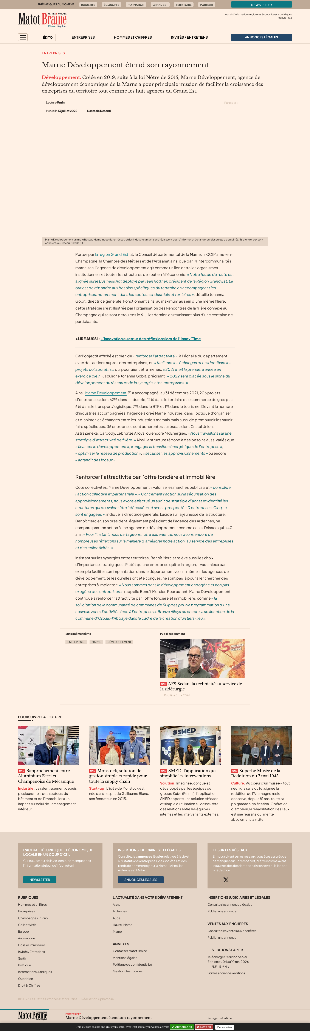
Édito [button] (48, 37)
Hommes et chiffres (133, 37)
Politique (24, 965)
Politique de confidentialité (132, 964)
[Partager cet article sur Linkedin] (258, 102)
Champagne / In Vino (33, 918)
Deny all (205, 1027)
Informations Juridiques (35, 972)
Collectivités (27, 925)
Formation (136, 4)
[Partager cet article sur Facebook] (250, 102)
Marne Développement (106, 392)
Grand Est (160, 4)
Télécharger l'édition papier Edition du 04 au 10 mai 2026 (228, 961)
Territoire (184, 4)
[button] (23, 37)
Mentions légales (125, 958)
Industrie (88, 4)
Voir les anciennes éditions (226, 973)
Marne (96, 642)
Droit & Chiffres (29, 985)
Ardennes (120, 911)
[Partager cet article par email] (265, 102)
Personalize (225, 1027)
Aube (117, 918)
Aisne (117, 904)
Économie (111, 4)
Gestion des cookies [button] (128, 971)
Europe (23, 931)
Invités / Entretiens (189, 37)
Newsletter (261, 5)
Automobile (26, 938)
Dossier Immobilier (31, 945)
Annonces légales (140, 880)
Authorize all (182, 1027)
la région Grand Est (111, 254)
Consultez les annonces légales (230, 904)
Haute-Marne (122, 925)
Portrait (206, 4)
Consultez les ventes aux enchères (232, 931)
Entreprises (83, 37)
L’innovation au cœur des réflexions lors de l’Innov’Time (151, 338)
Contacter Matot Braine (130, 951)
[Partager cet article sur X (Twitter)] (242, 102)
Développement (119, 642)
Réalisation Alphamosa (97, 999)
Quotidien (25, 979)
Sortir (22, 958)
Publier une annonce (222, 911)
